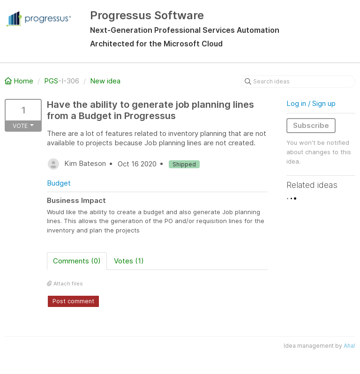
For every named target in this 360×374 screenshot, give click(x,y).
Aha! (349, 345)
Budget (59, 183)
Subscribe (311, 125)
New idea (105, 80)
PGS (51, 80)
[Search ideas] (298, 81)
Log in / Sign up (311, 103)
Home (20, 80)
